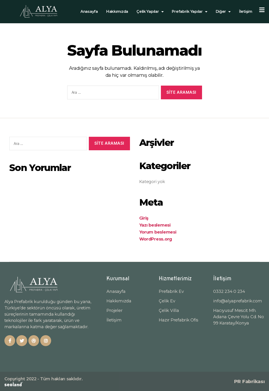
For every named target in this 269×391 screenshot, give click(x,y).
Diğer (223, 11)
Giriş (144, 218)
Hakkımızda (117, 11)
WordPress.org (155, 239)
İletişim (245, 11)
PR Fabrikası (249, 381)
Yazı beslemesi (155, 225)
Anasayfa (89, 11)
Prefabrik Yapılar (189, 11)
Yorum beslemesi (157, 232)
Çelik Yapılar (149, 11)
